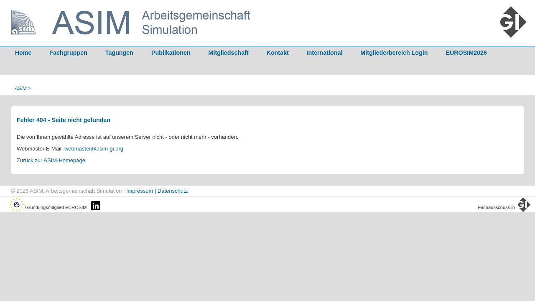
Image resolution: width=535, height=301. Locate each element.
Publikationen (171, 52)
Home (23, 52)
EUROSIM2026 (466, 52)
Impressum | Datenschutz (157, 191)
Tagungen (119, 52)
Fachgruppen (68, 52)
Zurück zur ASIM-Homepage (51, 160)
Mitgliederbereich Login (394, 52)
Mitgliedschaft (229, 52)
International (325, 52)
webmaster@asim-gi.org (93, 148)
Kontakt (278, 52)
